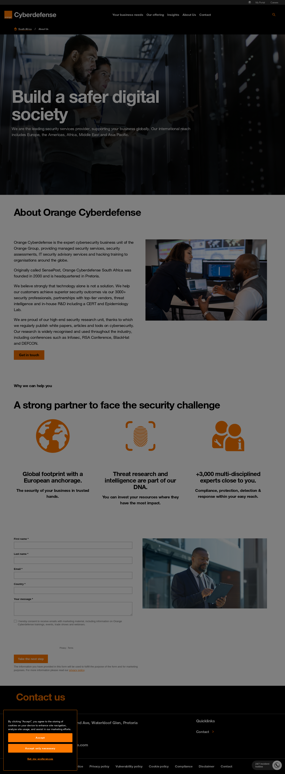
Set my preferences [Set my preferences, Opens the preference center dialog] (40, 761)
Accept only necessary (40, 750)
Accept (40, 740)
